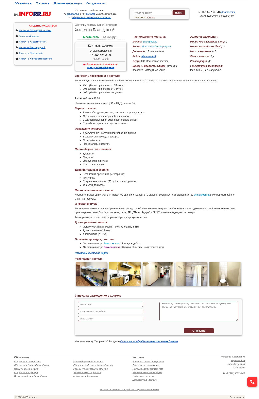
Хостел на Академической (32, 41)
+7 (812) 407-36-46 (100, 54)
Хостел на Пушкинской (30, 53)
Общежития (23, 3)
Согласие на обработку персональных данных (149, 341)
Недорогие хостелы (143, 376)
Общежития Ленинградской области (93, 365)
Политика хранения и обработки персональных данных (129, 389)
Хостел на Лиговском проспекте (35, 58)
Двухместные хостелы (145, 380)
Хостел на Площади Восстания (35, 30)
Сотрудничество (96, 3)
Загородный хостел (29, 36)
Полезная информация (68, 3)
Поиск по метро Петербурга (148, 369)
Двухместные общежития (87, 372)
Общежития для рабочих (27, 361)
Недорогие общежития (85, 376)
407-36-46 (209, 12)
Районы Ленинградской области (90, 369)
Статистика (237, 397)
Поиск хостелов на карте (146, 365)
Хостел (150, 17)
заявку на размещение (100, 67)
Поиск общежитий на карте (88, 361)
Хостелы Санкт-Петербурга (102, 24)
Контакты (228, 12)
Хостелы (42, 3)
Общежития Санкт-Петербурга (31, 365)
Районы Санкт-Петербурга (147, 372)
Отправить (198, 330)
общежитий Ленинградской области (91, 17)
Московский (148, 56)
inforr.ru (32, 397)
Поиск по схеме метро (26, 369)
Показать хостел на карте (91, 253)
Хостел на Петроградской (32, 47)
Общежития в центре (26, 372)
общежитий (73, 14)
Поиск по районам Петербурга (30, 376)
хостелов (90, 14)
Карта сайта (238, 360)
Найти (178, 12)
